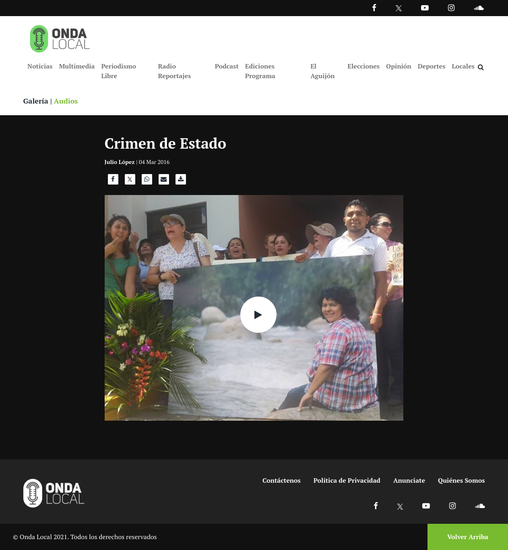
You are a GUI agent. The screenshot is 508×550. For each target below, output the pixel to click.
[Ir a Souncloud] (478, 7)
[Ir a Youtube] (425, 7)
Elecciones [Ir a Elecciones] (363, 66)
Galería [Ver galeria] (35, 101)
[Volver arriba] (465, 537)
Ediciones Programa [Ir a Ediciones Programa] (260, 71)
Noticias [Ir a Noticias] (39, 66)
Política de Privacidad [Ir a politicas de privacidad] (347, 480)
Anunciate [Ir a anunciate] (409, 480)
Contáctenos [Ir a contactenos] (281, 480)
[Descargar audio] (181, 181)
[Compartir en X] (130, 181)
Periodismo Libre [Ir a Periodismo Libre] (118, 71)
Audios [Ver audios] (66, 101)
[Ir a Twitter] (399, 8)
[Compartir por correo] (164, 181)
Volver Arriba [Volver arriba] (467, 536)
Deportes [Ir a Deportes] (432, 66)
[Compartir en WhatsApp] (147, 181)
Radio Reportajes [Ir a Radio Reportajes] (174, 71)
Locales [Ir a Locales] (463, 66)
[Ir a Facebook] (376, 505)
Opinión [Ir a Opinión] (398, 66)
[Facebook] (374, 7)
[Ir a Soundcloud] (480, 505)
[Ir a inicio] (60, 37)
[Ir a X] (400, 505)
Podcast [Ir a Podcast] (227, 66)
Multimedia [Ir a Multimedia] (77, 66)
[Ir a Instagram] (451, 7)
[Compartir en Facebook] (113, 181)
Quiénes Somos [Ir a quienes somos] (461, 480)
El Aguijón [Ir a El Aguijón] (322, 71)
